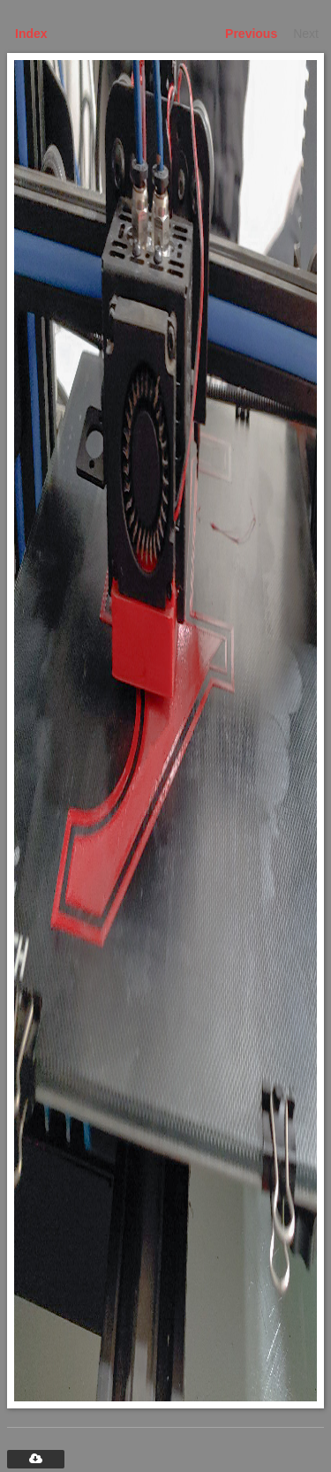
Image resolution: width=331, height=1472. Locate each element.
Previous (251, 33)
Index (31, 33)
